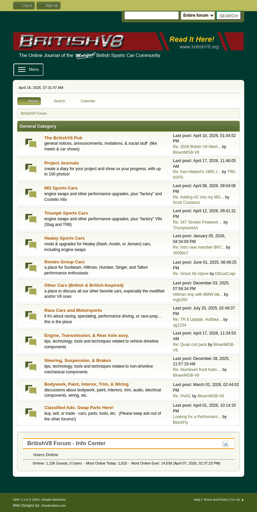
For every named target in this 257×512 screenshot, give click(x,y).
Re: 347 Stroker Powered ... (198, 222)
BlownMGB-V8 (186, 152)
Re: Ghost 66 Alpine (191, 273)
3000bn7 (181, 253)
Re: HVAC (182, 396)
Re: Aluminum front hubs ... (197, 369)
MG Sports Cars (61, 187)
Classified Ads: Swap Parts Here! (78, 407)
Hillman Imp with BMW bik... (198, 294)
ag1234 (179, 325)
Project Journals (61, 162)
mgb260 (180, 299)
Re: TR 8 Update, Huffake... (198, 319)
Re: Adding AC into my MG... (198, 197)
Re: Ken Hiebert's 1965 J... (197, 171)
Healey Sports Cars (64, 238)
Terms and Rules (215, 499)
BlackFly (180, 422)
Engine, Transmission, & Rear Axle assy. (86, 335)
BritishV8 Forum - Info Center (66, 443)
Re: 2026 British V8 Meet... (197, 146)
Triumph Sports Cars (66, 213)
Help (197, 499)
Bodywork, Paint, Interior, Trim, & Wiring (86, 384)
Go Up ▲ (237, 499)
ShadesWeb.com (53, 505)
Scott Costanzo (186, 202)
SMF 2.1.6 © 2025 (26, 499)
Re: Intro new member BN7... (199, 247)
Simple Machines (53, 499)
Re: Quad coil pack (190, 344)
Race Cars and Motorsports (73, 310)
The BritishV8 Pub (63, 137)
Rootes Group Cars (64, 261)
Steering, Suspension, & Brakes (77, 360)
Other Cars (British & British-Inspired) (83, 285)
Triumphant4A (185, 228)
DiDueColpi (225, 273)
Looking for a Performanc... (197, 416)
